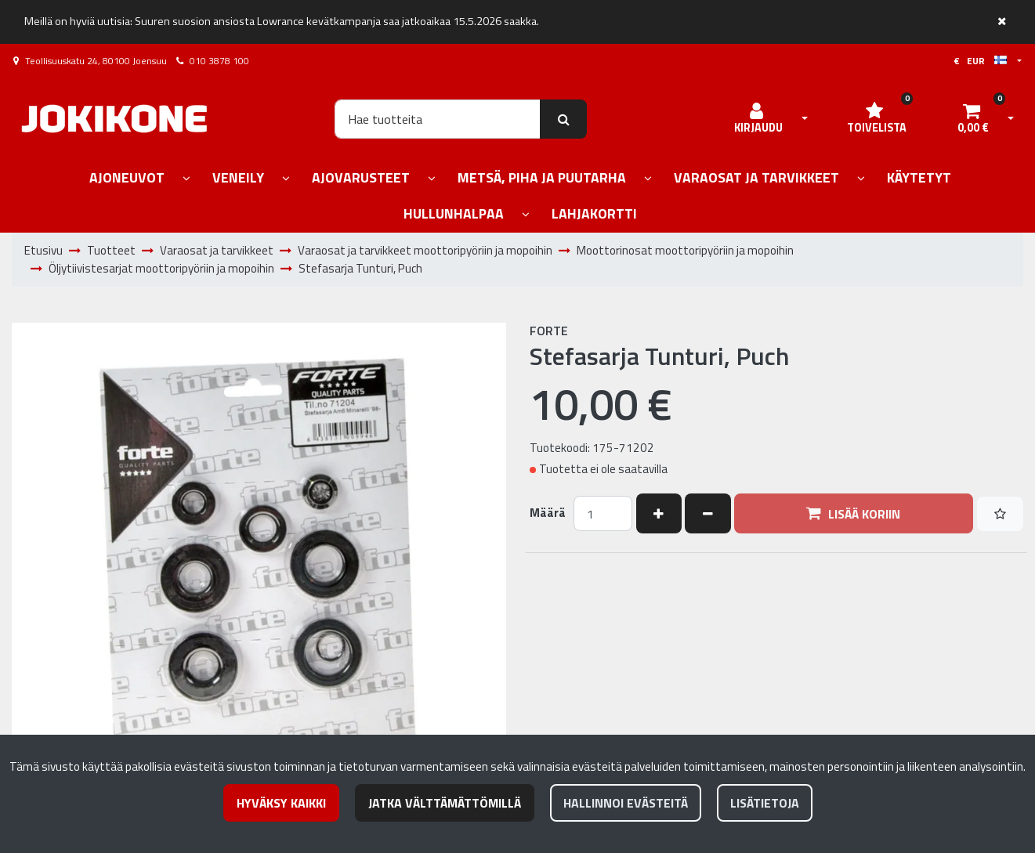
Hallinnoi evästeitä (625, 802)
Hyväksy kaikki (281, 802)
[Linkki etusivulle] (114, 118)
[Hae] (438, 119)
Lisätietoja (764, 802)
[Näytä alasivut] (186, 179)
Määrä (548, 513)
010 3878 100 (219, 60)
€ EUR (980, 60)
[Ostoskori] (973, 119)
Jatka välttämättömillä (444, 802)
